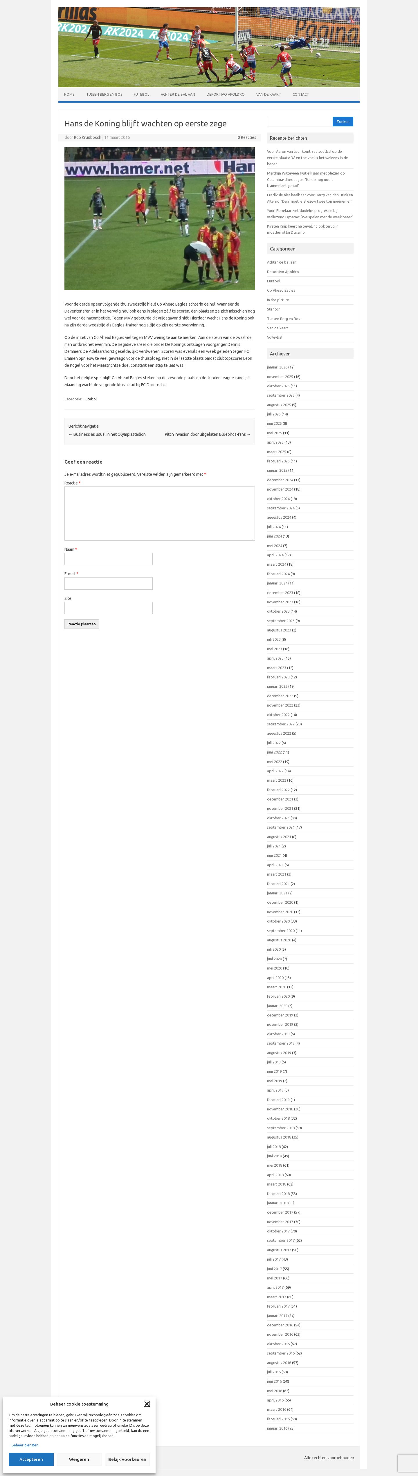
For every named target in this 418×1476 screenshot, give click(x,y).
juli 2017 (274, 1259)
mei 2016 (274, 1391)
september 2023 (281, 621)
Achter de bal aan (178, 94)
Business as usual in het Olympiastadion (107, 434)
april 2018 (275, 1175)
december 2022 (280, 696)
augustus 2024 (279, 517)
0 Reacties (247, 137)
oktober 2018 (278, 1118)
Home (69, 94)
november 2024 (280, 489)
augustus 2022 (279, 733)
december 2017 (280, 1212)
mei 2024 (274, 546)
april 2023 (275, 658)
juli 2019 (274, 1062)
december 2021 (280, 799)
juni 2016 (274, 1381)
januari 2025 (277, 470)
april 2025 (275, 442)
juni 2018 (274, 1156)
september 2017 (281, 1240)
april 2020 (275, 978)
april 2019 (275, 1090)
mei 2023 (274, 649)
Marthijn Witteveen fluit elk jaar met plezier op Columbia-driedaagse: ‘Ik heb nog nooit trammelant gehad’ (306, 179)
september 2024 (281, 508)
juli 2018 (274, 1147)
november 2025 (280, 377)
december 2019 (280, 1015)
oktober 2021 (278, 818)
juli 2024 (274, 527)
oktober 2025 (278, 386)
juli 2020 (274, 949)
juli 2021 (274, 846)
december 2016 (280, 1325)
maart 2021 (276, 874)
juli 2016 (274, 1372)
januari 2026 (277, 367)
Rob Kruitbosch (87, 137)
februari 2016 (278, 1419)
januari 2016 (277, 1428)
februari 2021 (278, 884)
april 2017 (275, 1287)
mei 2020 (274, 968)
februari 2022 (278, 790)
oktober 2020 (278, 921)
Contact (301, 94)
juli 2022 (274, 743)
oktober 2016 (278, 1344)
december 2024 (280, 480)
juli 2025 (274, 414)
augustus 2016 (279, 1363)
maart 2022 (276, 780)
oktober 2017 (278, 1231)
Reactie (72, 483)
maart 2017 (276, 1297)
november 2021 (280, 808)
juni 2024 (274, 536)
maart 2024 (276, 564)
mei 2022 (274, 762)
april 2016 (275, 1400)
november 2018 (280, 1109)
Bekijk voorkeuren (127, 1459)
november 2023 (280, 602)
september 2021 (281, 827)
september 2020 (281, 931)
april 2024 (275, 555)
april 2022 (275, 771)
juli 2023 (274, 639)
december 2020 (280, 902)
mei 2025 (274, 433)
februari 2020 (278, 996)
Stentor (273, 309)
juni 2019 (274, 1071)
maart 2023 (276, 668)
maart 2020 (276, 987)
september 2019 (281, 1043)
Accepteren (31, 1459)
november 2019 (280, 1024)
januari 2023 (277, 686)
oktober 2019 (278, 1034)
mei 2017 (274, 1278)
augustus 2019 (279, 1053)
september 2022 (281, 724)
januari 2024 (277, 583)
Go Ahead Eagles (281, 290)
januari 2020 (277, 1006)
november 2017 (280, 1222)
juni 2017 (274, 1269)
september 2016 (281, 1353)
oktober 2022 (278, 715)
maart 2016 (276, 1409)
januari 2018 (277, 1203)
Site (67, 598)
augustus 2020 (279, 940)
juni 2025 (274, 423)
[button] (147, 1404)
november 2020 (280, 912)
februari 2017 (278, 1306)
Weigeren (79, 1459)
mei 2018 (274, 1165)
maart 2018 (276, 1184)
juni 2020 (274, 959)
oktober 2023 (278, 611)
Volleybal (274, 337)
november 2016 (280, 1334)
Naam (70, 549)
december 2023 (280, 593)
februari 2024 (278, 574)
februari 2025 (278, 461)
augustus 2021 (279, 837)
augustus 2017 (279, 1250)
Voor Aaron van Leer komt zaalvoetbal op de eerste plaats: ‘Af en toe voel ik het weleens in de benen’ (307, 157)
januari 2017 (277, 1316)
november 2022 (280, 705)
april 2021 (275, 865)
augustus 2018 (279, 1137)
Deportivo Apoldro (226, 94)
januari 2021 (277, 893)
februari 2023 (278, 677)
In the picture (278, 300)
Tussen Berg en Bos (104, 94)
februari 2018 (278, 1194)
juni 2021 (274, 855)
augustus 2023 (279, 630)
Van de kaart (268, 94)
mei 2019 (274, 1081)
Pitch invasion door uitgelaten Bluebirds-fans (208, 434)
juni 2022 (274, 752)
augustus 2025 (279, 405)
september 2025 (281, 395)
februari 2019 (278, 1100)
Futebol (141, 94)
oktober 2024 (278, 499)
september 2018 (281, 1128)
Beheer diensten (25, 1445)
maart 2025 (276, 452)
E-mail (71, 573)
